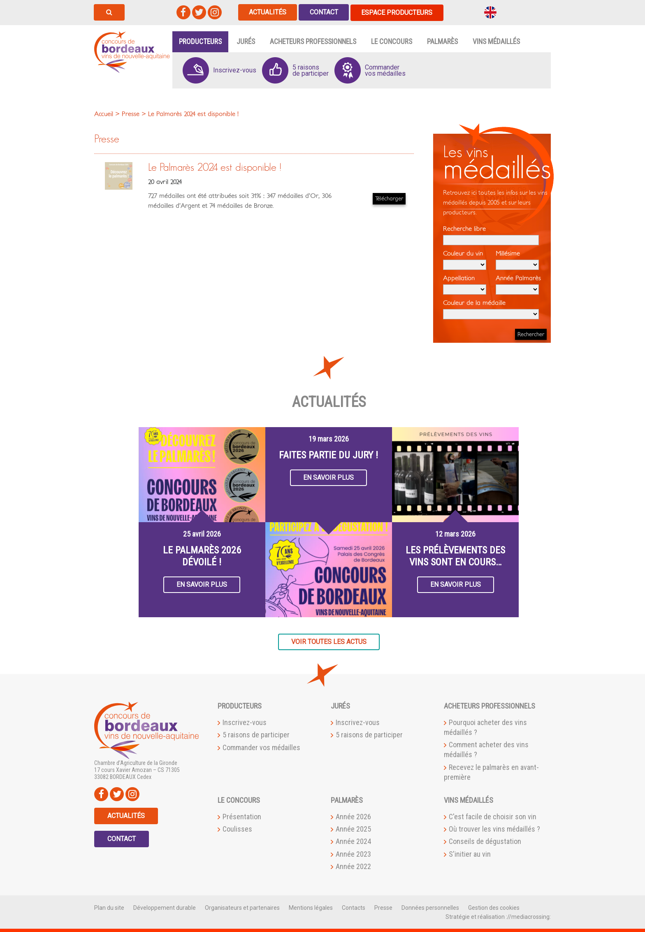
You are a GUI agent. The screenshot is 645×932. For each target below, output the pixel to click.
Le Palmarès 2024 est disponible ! (214, 167)
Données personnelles (430, 907)
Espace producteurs (398, 12)
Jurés (246, 41)
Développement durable (164, 907)
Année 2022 (353, 866)
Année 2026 (353, 816)
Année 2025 (353, 828)
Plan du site (109, 907)
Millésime (517, 260)
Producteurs (200, 41)
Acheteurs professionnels (313, 41)
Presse (383, 907)
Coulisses (237, 828)
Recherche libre (491, 235)
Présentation (242, 816)
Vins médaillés (496, 41)
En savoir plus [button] (201, 584)
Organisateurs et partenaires (242, 907)
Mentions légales (311, 907)
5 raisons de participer (256, 734)
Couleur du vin (464, 260)
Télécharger (389, 198)
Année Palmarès (518, 284)
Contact (325, 12)
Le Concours (391, 41)
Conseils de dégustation (485, 841)
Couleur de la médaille (491, 309)
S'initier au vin (470, 853)
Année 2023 (353, 853)
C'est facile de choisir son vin (492, 816)
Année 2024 (353, 841)
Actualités (268, 12)
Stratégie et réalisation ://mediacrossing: (498, 916)
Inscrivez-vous (245, 722)
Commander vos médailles (261, 747)
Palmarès (442, 41)
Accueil (103, 113)
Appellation (464, 284)
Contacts (353, 907)
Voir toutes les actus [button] (329, 641)
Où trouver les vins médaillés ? (494, 828)
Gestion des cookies (494, 907)
